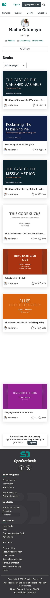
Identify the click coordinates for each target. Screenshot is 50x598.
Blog (5, 529)
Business (19, 12)
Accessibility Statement (25, 592)
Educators (7, 511)
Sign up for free (31, 4)
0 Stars (25, 48)
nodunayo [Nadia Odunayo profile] (11, 105)
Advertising (8, 536)
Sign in (16, 4)
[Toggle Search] (44, 4)
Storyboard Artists (11, 507)
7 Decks (11, 40)
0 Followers (37, 40)
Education (42, 12)
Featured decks (10, 492)
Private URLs (9, 548)
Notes (5, 570)
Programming (9, 480)
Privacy (27, 589)
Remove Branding (11, 562)
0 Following (25, 40)
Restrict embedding (12, 566)
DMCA (36, 589)
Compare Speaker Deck (13, 533)
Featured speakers (11, 496)
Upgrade (32, 443)
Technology (8, 483)
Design (30, 12)
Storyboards (8, 487)
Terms (20, 589)
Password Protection (12, 551)
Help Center (8, 526)
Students (7, 514)
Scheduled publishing (12, 559)
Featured (6, 12)
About (13, 589)
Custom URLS (9, 555)
